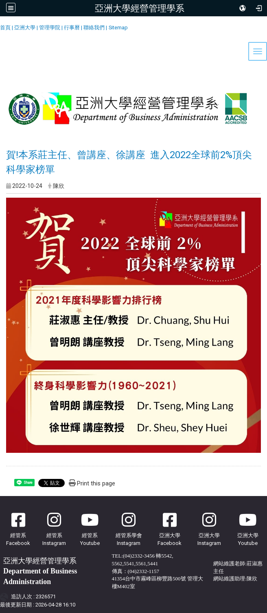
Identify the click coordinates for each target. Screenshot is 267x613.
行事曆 (72, 27)
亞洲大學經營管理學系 (139, 8)
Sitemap (118, 27)
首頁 (5, 27)
